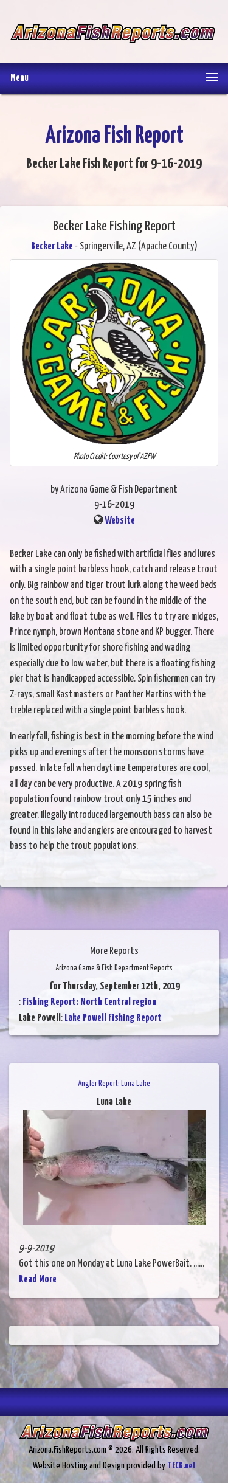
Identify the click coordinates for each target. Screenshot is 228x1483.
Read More (38, 1279)
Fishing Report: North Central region (89, 1002)
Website (120, 521)
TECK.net (181, 1465)
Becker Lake (52, 246)
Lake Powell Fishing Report (113, 1018)
